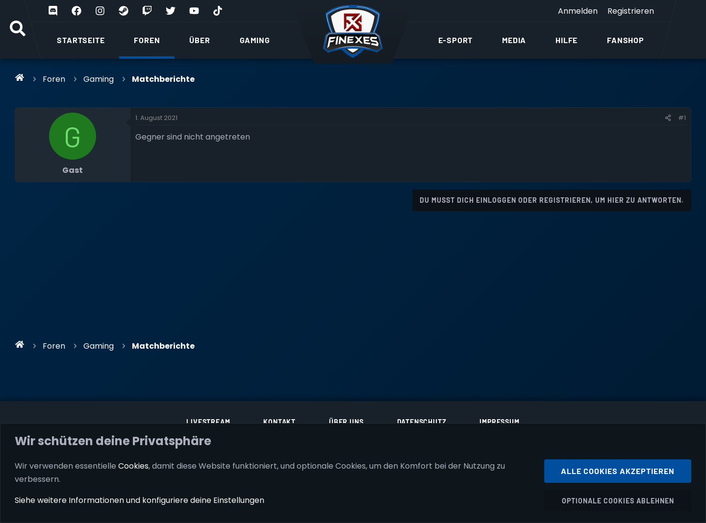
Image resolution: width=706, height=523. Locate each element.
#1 (682, 117)
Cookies (133, 465)
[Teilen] (668, 118)
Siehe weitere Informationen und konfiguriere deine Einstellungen (139, 500)
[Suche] (17, 29)
